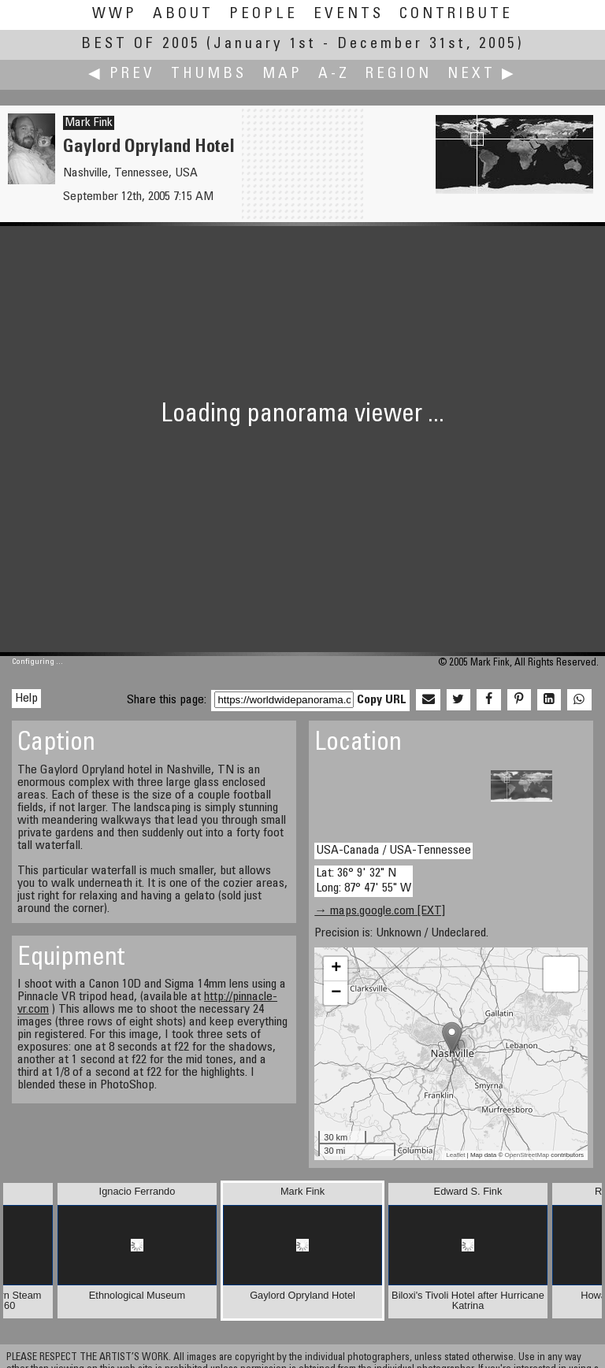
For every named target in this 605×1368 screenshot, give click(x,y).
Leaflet (455, 1155)
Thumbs (209, 74)
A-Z (334, 74)
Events (349, 14)
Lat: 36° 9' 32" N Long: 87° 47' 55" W (363, 881)
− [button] (336, 993)
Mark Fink (89, 123)
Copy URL (381, 700)
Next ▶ (482, 74)
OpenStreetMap (527, 1155)
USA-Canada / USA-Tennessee (393, 850)
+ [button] (336, 969)
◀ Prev (121, 74)
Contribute (456, 14)
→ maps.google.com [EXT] (379, 911)
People (263, 14)
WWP (114, 14)
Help (26, 698)
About (183, 14)
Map (282, 74)
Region (399, 74)
